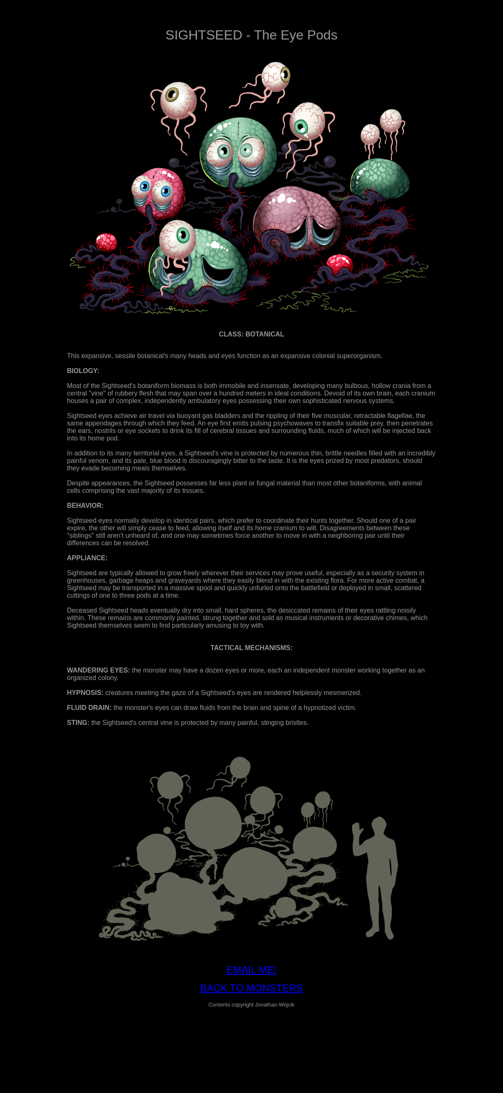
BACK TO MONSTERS (251, 988)
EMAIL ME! (251, 969)
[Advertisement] (251, 1033)
